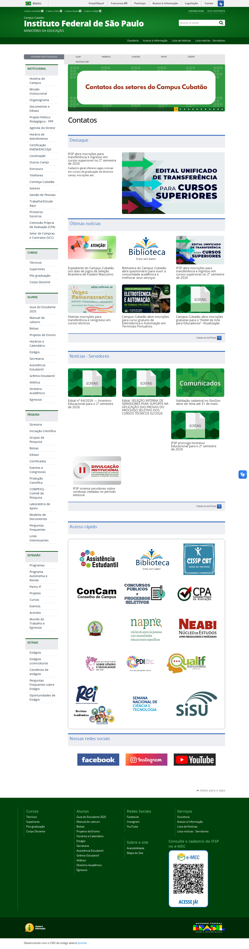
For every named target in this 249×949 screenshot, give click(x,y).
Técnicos (36, 263)
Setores (35, 188)
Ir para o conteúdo (34, 11)
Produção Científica (36, 480)
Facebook (133, 817)
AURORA (135, 56)
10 (218, 109)
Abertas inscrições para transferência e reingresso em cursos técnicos (89, 319)
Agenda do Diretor (42, 128)
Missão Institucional (38, 91)
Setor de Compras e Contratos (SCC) (42, 235)
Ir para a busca (73, 11)
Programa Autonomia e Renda (38, 576)
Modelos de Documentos (38, 517)
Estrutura (36, 169)
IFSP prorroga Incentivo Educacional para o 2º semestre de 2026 (193, 446)
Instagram (133, 822)
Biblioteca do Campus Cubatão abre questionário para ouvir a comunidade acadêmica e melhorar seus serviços (144, 273)
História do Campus (37, 81)
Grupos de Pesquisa (37, 439)
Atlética (35, 382)
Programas (37, 565)
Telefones (36, 175)
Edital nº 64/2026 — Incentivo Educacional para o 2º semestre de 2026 (90, 403)
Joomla (82, 943)
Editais (34, 455)
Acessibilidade (196, 10)
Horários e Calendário (37, 343)
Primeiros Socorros (36, 214)
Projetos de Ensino (43, 335)
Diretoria (36, 424)
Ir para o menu (54, 11)
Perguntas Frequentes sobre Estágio (42, 684)
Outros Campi (39, 162)
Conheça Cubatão (42, 182)
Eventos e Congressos (38, 470)
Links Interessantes (39, 538)
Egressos (36, 400)
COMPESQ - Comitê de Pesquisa (38, 493)
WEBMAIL (106, 56)
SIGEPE (191, 56)
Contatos (82, 120)
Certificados (38, 461)
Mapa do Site (135, 853)
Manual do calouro (37, 320)
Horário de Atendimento (39, 136)
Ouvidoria (133, 40)
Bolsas (34, 328)
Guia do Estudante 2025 (91, 817)
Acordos (35, 613)
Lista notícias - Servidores (210, 40)
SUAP (78, 56)
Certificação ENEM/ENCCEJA (40, 147)
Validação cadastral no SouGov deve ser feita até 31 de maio (198, 402)
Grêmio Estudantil (42, 376)
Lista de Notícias (181, 40)
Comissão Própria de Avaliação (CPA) (42, 225)
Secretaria (37, 359)
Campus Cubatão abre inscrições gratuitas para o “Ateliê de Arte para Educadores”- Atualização (199, 319)
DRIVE (164, 56)
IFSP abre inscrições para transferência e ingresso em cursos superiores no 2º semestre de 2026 (92, 159)
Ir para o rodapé (92, 11)
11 (222, 109)
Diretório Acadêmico (37, 391)
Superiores (37, 269)
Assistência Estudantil (37, 367)
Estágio (35, 352)
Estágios (35, 652)
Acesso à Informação (155, 40)
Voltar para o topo (210, 790)
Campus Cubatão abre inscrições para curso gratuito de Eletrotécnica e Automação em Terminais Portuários (145, 321)
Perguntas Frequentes (37, 527)
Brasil (37, 3)
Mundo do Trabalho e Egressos (37, 623)
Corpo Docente (40, 282)
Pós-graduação (40, 276)
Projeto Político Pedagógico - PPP (41, 119)
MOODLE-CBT (82, 61)
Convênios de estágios (39, 672)
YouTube (132, 826)
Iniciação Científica (43, 431)
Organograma (39, 100)
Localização (37, 156)
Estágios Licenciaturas (39, 661)
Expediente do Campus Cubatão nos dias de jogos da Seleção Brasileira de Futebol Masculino (91, 271)
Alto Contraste (216, 10)
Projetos (35, 593)
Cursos (34, 600)
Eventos (35, 606)
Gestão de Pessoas (43, 195)
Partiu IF (35, 587)
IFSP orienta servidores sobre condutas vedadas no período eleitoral (94, 491)
